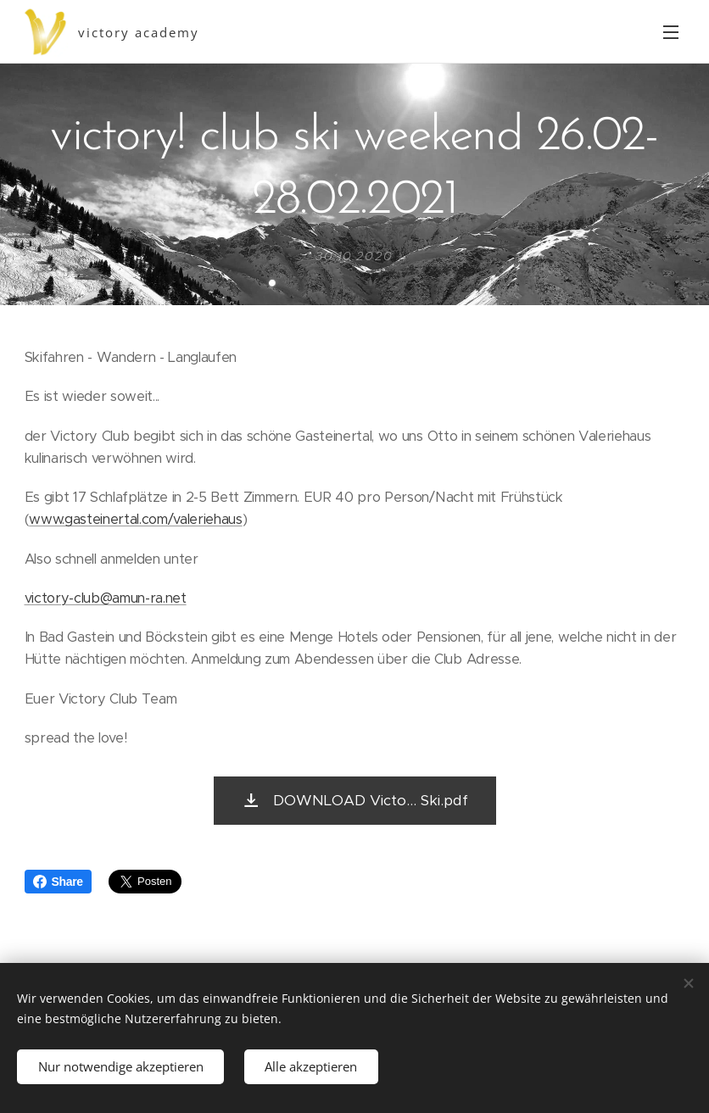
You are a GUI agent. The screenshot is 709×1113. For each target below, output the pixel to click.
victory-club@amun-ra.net (106, 598)
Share (58, 881)
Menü (670, 32)
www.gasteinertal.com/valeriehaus (136, 519)
